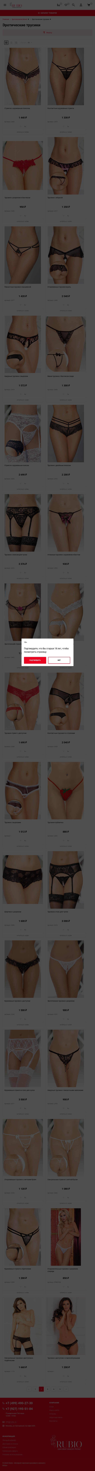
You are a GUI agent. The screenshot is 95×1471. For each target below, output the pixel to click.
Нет (59, 660)
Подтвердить (35, 660)
